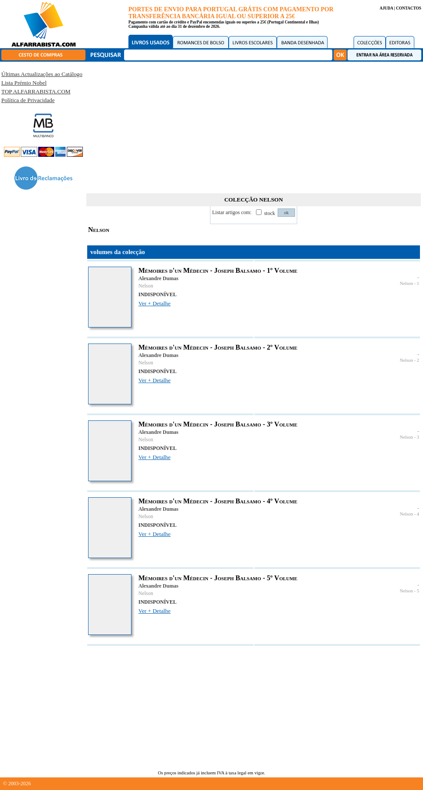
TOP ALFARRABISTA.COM (35, 91)
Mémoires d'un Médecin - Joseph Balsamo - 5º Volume (217, 578)
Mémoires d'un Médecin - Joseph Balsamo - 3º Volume (217, 424)
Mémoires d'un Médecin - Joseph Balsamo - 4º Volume (217, 501)
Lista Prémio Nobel (23, 82)
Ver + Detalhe (154, 303)
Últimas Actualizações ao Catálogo (41, 74)
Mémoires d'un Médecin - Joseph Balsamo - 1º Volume (217, 270)
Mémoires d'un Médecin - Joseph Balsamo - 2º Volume (217, 347)
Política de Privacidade (28, 100)
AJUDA (386, 8)
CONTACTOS (408, 8)
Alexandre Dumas (158, 278)
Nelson (145, 286)
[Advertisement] (254, 126)
